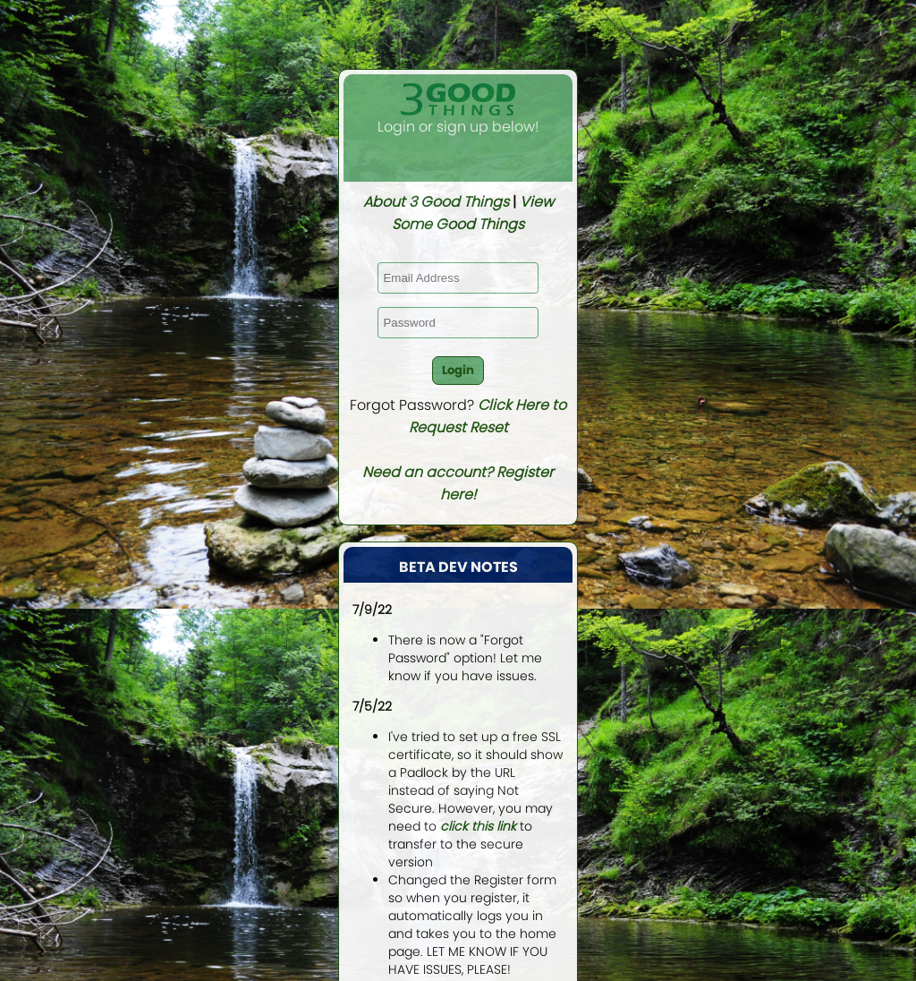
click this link (478, 826)
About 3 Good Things (436, 202)
